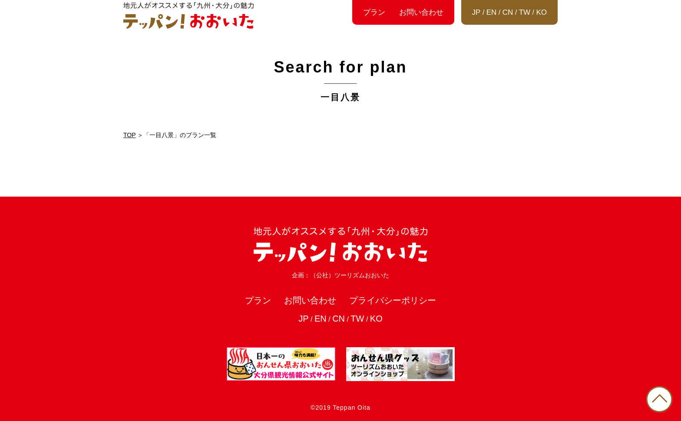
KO (541, 12)
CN (507, 12)
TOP (129, 135)
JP (476, 12)
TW (524, 12)
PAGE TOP (659, 399)
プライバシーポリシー (392, 300)
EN (491, 12)
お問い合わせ (421, 12)
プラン (374, 12)
